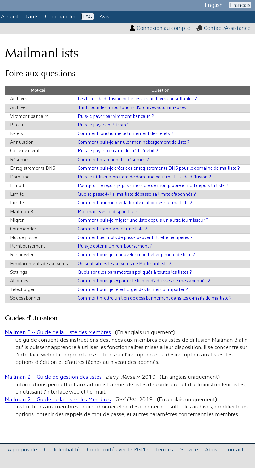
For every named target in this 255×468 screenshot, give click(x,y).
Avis (104, 17)
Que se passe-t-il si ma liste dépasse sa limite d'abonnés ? (137, 194)
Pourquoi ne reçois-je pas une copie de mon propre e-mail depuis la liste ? (153, 186)
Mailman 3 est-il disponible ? (108, 212)
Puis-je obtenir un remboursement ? (115, 246)
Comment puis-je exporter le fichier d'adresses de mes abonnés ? (144, 281)
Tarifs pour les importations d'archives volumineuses (132, 108)
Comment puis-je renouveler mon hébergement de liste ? (136, 255)
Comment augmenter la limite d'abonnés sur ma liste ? (135, 203)
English (214, 5)
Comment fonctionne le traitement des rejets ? (125, 134)
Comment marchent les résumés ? (113, 160)
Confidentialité (62, 449)
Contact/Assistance (227, 28)
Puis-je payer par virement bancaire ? (116, 116)
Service (189, 449)
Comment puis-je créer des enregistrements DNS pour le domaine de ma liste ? (159, 168)
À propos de (22, 449)
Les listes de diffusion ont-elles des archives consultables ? (137, 99)
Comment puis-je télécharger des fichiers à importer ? (133, 290)
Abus (211, 449)
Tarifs (31, 17)
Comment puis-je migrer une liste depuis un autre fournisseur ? (143, 220)
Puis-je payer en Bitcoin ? (104, 125)
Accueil (9, 17)
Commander (60, 17)
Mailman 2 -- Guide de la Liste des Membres (58, 399)
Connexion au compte (163, 28)
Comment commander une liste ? (112, 229)
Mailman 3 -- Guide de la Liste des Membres (58, 332)
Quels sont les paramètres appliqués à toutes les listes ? (135, 272)
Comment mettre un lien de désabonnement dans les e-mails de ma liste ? (155, 298)
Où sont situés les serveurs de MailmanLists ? (124, 264)
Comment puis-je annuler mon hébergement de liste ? (134, 142)
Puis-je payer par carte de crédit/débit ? (118, 151)
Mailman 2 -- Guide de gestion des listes (53, 377)
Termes (164, 449)
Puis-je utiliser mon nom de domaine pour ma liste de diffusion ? (144, 177)
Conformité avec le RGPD (117, 449)
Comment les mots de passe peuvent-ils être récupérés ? (135, 238)
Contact (234, 449)
